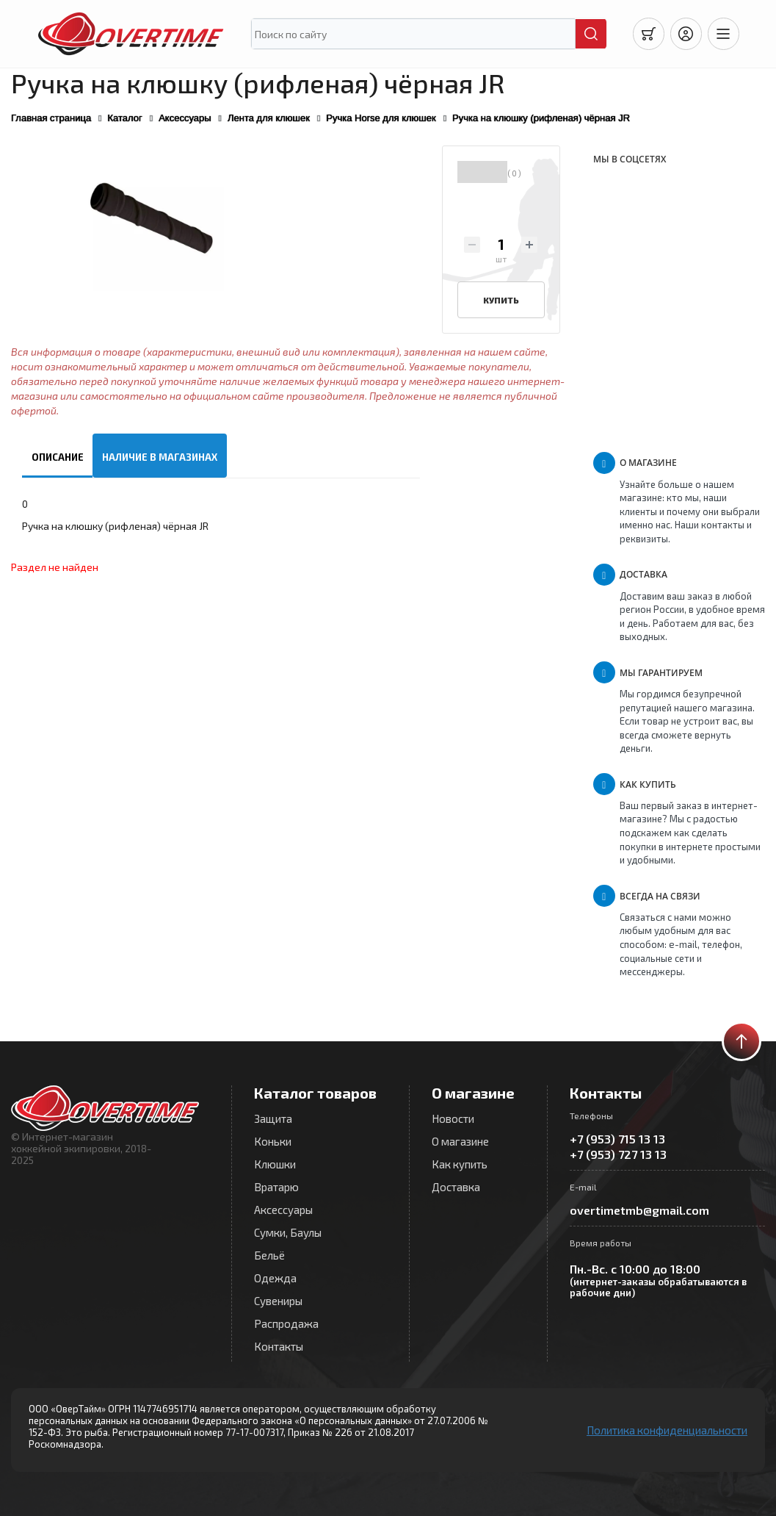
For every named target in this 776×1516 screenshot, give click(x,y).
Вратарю (276, 1186)
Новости (453, 1118)
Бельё (269, 1255)
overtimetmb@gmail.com (639, 1210)
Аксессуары (283, 1209)
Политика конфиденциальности (667, 1430)
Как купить (459, 1164)
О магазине (460, 1141)
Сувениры (278, 1300)
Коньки (272, 1141)
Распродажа (286, 1323)
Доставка (456, 1186)
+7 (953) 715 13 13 (617, 1139)
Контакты (278, 1346)
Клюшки (275, 1164)
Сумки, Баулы (288, 1232)
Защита (273, 1118)
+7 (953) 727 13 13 (618, 1154)
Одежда (275, 1278)
